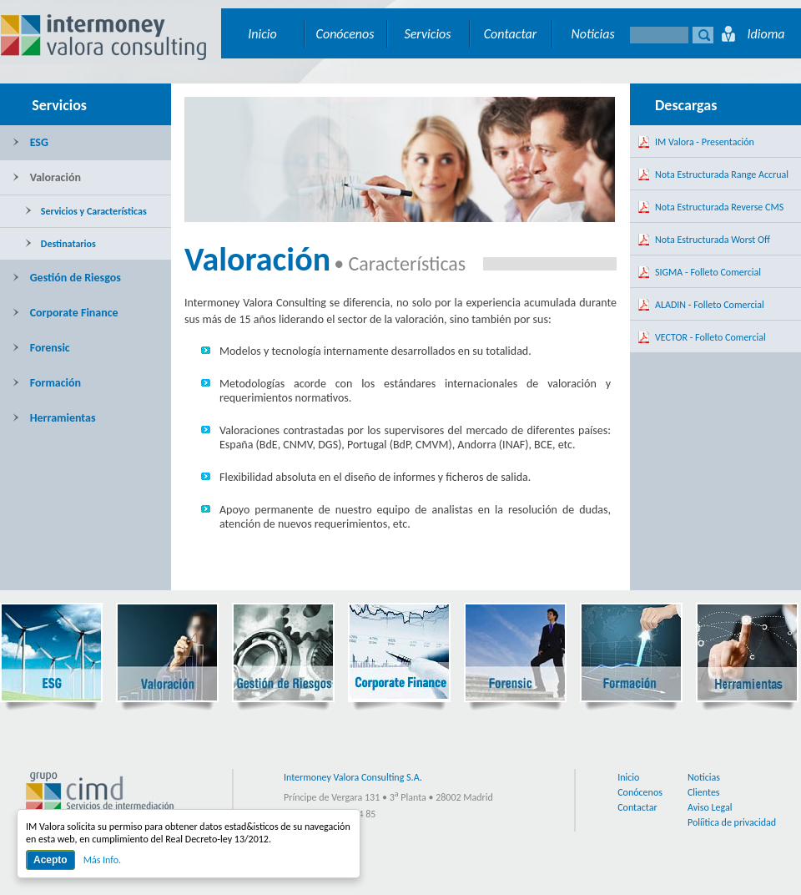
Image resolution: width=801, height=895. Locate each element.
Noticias (592, 34)
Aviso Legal (710, 807)
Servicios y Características (86, 211)
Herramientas (54, 418)
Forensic (41, 348)
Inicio (262, 34)
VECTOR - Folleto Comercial (710, 337)
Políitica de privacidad (732, 822)
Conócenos (345, 34)
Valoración (47, 177)
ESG (30, 142)
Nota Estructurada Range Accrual (721, 174)
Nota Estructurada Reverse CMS (719, 207)
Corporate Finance (65, 313)
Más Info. (102, 860)
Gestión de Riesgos (67, 278)
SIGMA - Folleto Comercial (708, 272)
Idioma (765, 34)
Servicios (427, 34)
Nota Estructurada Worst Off (712, 239)
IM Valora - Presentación (704, 142)
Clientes (704, 792)
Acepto (50, 860)
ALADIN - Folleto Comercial (709, 305)
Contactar (510, 34)
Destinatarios (60, 244)
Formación (47, 383)
